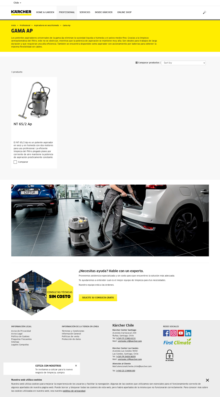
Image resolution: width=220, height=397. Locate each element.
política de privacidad (74, 391)
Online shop (124, 12)
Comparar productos (147, 63)
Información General (71, 334)
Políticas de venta (70, 337)
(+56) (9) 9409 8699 (126, 357)
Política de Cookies (20, 337)
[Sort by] (184, 63)
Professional (67, 12)
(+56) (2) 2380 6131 (126, 339)
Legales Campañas (20, 345)
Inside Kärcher (103, 12)
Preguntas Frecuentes (21, 339)
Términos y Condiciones (73, 331)
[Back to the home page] (22, 12)
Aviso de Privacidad (21, 331)
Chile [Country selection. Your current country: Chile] (17, 3)
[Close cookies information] (207, 380)
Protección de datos (71, 339)
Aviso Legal (16, 334)
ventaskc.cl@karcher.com (130, 341)
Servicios (85, 12)
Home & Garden (45, 12)
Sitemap (15, 342)
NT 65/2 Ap (23, 124)
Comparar (23, 162)
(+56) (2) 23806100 (125, 371)
